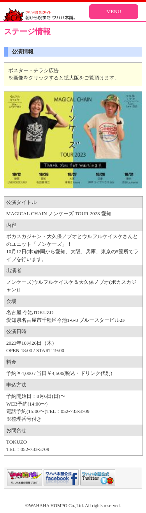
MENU (113, 11)
